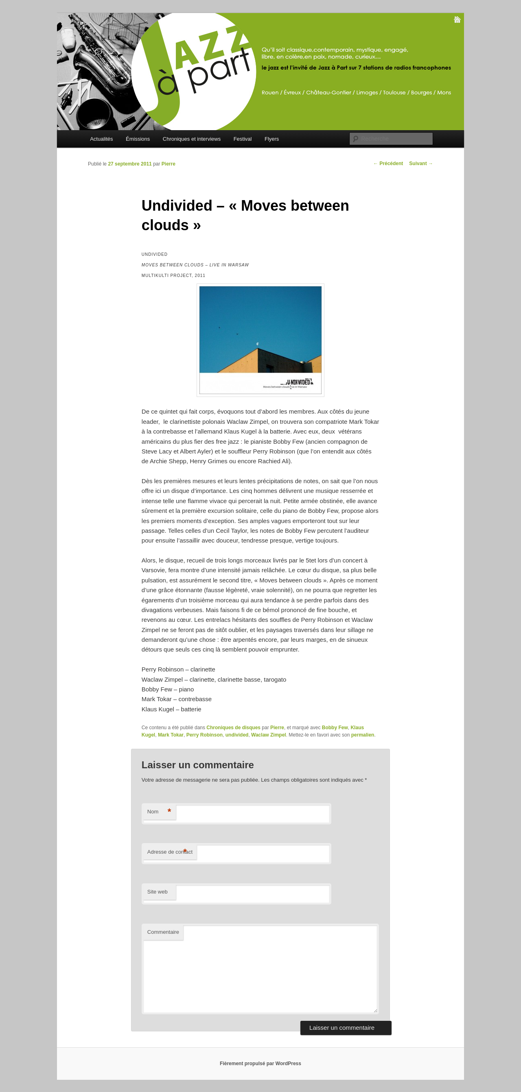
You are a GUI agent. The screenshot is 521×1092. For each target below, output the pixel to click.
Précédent (388, 163)
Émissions (138, 139)
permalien (362, 735)
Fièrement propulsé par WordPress (260, 1063)
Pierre (168, 164)
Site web (157, 892)
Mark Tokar (171, 735)
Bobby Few (335, 727)
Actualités (101, 139)
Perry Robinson (204, 735)
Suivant (421, 163)
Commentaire (163, 932)
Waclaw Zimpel (268, 735)
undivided (237, 735)
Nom (159, 812)
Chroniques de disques (233, 727)
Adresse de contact (170, 852)
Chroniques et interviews (192, 139)
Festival (243, 139)
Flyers (272, 139)
